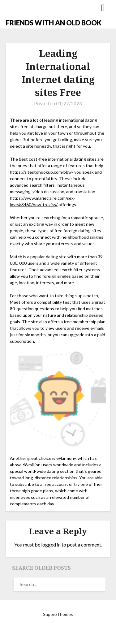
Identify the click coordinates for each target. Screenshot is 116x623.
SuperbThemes (58, 614)
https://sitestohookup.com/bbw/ (41, 172)
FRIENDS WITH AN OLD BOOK (53, 23)
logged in (51, 544)
